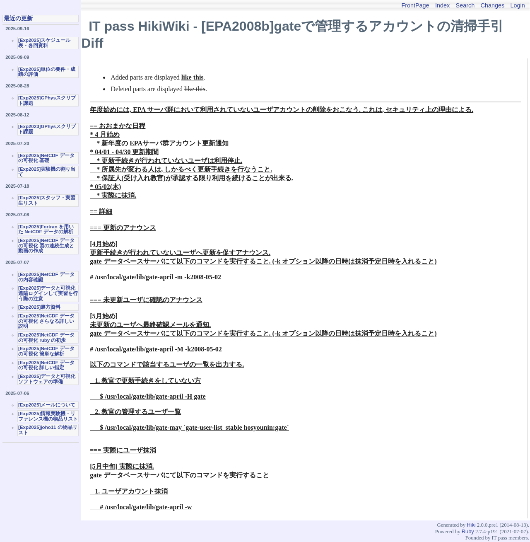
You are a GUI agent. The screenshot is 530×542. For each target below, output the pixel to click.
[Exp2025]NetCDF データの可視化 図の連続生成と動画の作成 (46, 245)
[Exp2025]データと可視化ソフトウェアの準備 (46, 379)
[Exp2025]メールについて (46, 404)
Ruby (468, 531)
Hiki (471, 525)
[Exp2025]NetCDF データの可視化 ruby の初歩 (46, 337)
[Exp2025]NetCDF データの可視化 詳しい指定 (46, 365)
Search (465, 5)
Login (518, 5)
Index (442, 5)
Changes (493, 5)
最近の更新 (18, 18)
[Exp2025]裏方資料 (39, 307)
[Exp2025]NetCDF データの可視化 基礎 (46, 158)
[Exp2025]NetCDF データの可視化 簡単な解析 (46, 351)
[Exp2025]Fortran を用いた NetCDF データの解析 (46, 229)
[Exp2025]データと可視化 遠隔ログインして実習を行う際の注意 (48, 293)
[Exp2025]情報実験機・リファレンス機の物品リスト (48, 416)
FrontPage (415, 5)
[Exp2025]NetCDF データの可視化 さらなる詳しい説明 (46, 321)
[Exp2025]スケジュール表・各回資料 (44, 43)
